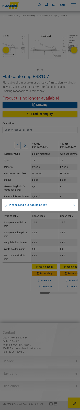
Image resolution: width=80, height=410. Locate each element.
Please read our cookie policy (28, 205)
